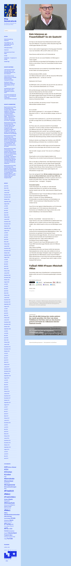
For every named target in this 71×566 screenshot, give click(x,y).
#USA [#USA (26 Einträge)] (12, 524)
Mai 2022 (6, 288)
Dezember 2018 (7, 369)
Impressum (6, 49)
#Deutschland (52, 301)
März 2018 (6, 389)
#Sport (59, 302)
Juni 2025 (6, 208)
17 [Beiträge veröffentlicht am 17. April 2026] (12, 555)
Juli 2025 (6, 206)
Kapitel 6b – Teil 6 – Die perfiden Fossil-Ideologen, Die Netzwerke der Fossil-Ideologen (10, 132)
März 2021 (6, 315)
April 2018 (6, 386)
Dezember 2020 (7, 322)
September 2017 (7, 402)
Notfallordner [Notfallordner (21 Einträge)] (6, 536)
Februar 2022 (6, 295)
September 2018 (7, 375)
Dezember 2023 (7, 248)
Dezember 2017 (7, 395)
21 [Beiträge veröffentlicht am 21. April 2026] (6, 557)
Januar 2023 (6, 273)
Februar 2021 (6, 317)
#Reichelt (49, 303)
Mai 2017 (6, 411)
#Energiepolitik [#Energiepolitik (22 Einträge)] (7, 482)
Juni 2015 (6, 453)
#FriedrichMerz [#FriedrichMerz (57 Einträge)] (10, 497)
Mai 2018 (6, 384)
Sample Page (6, 61)
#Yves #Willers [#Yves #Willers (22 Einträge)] (7, 526)
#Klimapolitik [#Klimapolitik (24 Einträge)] (7, 501)
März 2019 (6, 362)
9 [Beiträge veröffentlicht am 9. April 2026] (10, 553)
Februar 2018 (6, 391)
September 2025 (7, 201)
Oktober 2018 (6, 373)
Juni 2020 (6, 333)
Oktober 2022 (6, 279)
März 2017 (6, 416)
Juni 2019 (6, 355)
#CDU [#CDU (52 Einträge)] (6, 469)
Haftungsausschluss (8, 47)
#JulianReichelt (44, 303)
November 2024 (7, 223)
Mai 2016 (6, 429)
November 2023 (7, 250)
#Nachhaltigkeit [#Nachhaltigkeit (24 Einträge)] (7, 518)
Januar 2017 (6, 420)
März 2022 (6, 293)
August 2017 (6, 404)
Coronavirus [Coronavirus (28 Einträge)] (11, 531)
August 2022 (6, 282)
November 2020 (7, 324)
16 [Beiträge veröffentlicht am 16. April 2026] (10, 555)
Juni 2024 (6, 235)
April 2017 (6, 413)
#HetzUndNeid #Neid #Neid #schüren (50, 302)
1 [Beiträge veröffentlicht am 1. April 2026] (8, 552)
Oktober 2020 (6, 326)
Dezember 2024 (7, 221)
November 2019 (7, 349)
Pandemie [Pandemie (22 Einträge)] (11, 536)
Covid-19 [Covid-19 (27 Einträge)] (6, 533)
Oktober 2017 (6, 400)
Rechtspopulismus (55, 303)
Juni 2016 (6, 427)
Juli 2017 (6, 407)
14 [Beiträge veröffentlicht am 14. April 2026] (6, 555)
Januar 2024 (6, 246)
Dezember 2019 (7, 346)
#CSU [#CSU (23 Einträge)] (5, 476)
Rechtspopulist (32, 305)
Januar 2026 (6, 192)
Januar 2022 (6, 297)
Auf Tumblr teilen (48, 282)
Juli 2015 (6, 451)
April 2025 (6, 212)
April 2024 (6, 239)
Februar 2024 (6, 244)
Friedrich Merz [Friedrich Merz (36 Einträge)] (8, 535)
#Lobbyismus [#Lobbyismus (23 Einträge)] (12, 505)
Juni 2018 (6, 382)
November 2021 (7, 302)
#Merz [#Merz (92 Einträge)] (7, 510)
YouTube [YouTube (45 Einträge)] (10, 538)
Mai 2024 (6, 237)
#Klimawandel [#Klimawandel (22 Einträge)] (6, 505)
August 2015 (6, 449)
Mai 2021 (6, 311)
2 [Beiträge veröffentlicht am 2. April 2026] (10, 552)
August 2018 (6, 378)
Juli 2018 (6, 380)
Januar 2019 (6, 366)
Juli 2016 (6, 424)
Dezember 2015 (7, 440)
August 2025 (6, 203)
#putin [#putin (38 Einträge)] (11, 520)
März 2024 (6, 241)
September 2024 (7, 228)
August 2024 (6, 230)
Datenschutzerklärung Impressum (36, 342)
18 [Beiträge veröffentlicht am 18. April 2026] (14, 555)
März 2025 (6, 215)
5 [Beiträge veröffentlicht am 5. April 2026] (15, 552)
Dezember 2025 (7, 194)
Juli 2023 (6, 259)
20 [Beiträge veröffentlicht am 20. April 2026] (5, 557)
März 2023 (6, 268)
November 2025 (7, 197)
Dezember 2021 (7, 299)
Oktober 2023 (6, 252)
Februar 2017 (6, 418)
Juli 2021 (6, 308)
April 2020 (6, 337)
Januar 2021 (6, 319)
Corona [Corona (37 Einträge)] (6, 531)
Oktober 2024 (6, 226)
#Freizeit (40, 302)
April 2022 (6, 290)
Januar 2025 (6, 219)
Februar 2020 (6, 342)
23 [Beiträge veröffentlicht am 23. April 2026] (10, 557)
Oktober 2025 (6, 199)
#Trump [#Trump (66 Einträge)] (7, 524)
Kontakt (5, 55)
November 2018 (7, 371)
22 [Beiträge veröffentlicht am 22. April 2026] (8, 557)
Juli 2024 (6, 232)
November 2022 (7, 277)
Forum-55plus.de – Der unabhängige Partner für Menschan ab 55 (9, 44)
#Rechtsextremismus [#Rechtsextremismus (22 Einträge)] (8, 521)
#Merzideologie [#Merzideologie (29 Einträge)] (8, 516)
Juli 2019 (6, 353)
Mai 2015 (6, 456)
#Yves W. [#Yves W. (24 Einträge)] (12, 526)
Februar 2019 (6, 364)
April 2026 (6, 185)
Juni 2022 (6, 286)
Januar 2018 (6, 393)
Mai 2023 (6, 264)
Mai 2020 (6, 335)
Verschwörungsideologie (41, 305)
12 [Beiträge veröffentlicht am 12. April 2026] (15, 553)
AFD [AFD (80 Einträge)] (6, 528)
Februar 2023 (6, 270)
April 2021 (6, 313)
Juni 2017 (6, 409)
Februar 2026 (6, 190)
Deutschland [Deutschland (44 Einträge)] (12, 533)
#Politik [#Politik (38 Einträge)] (13, 518)
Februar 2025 (6, 217)
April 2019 (6, 360)
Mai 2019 (6, 357)
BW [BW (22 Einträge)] (8, 528)
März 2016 (6, 433)
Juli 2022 (6, 284)
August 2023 (6, 257)
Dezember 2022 (7, 275)
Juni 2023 (6, 261)
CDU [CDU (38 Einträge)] (11, 528)
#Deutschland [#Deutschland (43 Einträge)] (8, 481)
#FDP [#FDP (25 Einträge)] (5, 488)
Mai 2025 (6, 210)
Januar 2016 (6, 438)
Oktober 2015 (6, 444)
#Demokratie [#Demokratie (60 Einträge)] (9, 479)
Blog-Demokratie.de (10, 20)
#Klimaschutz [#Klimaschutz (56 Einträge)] (9, 503)
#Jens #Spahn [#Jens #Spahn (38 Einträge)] (8, 499)
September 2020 (7, 328)
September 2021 (7, 304)
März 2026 (6, 188)
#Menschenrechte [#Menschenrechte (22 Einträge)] (7, 507)
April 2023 (6, 266)
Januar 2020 (6, 344)
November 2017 (7, 398)
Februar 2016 (6, 436)
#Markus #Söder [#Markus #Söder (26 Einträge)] (7, 506)
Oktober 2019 (6, 351)
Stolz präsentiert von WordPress (50, 342)
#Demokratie (45, 301)
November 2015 (7, 442)
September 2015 (7, 447)
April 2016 (6, 431)
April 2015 (6, 458)
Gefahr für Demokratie (34, 303)
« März (6, 560)
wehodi (39, 301)
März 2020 (6, 340)
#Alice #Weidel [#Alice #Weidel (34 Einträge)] (12, 467)
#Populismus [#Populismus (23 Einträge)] (6, 520)
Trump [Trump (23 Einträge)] (5, 538)
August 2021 (6, 306)
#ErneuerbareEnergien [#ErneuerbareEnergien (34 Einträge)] (10, 487)
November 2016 (7, 422)
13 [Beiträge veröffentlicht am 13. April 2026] (5, 555)
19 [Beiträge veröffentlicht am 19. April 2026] (15, 555)
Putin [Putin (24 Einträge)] (14, 536)
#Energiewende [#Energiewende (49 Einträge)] (9, 485)
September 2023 (7, 255)
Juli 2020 (6, 331)
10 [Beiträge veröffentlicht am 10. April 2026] (12, 553)
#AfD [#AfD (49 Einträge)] (6, 467)
